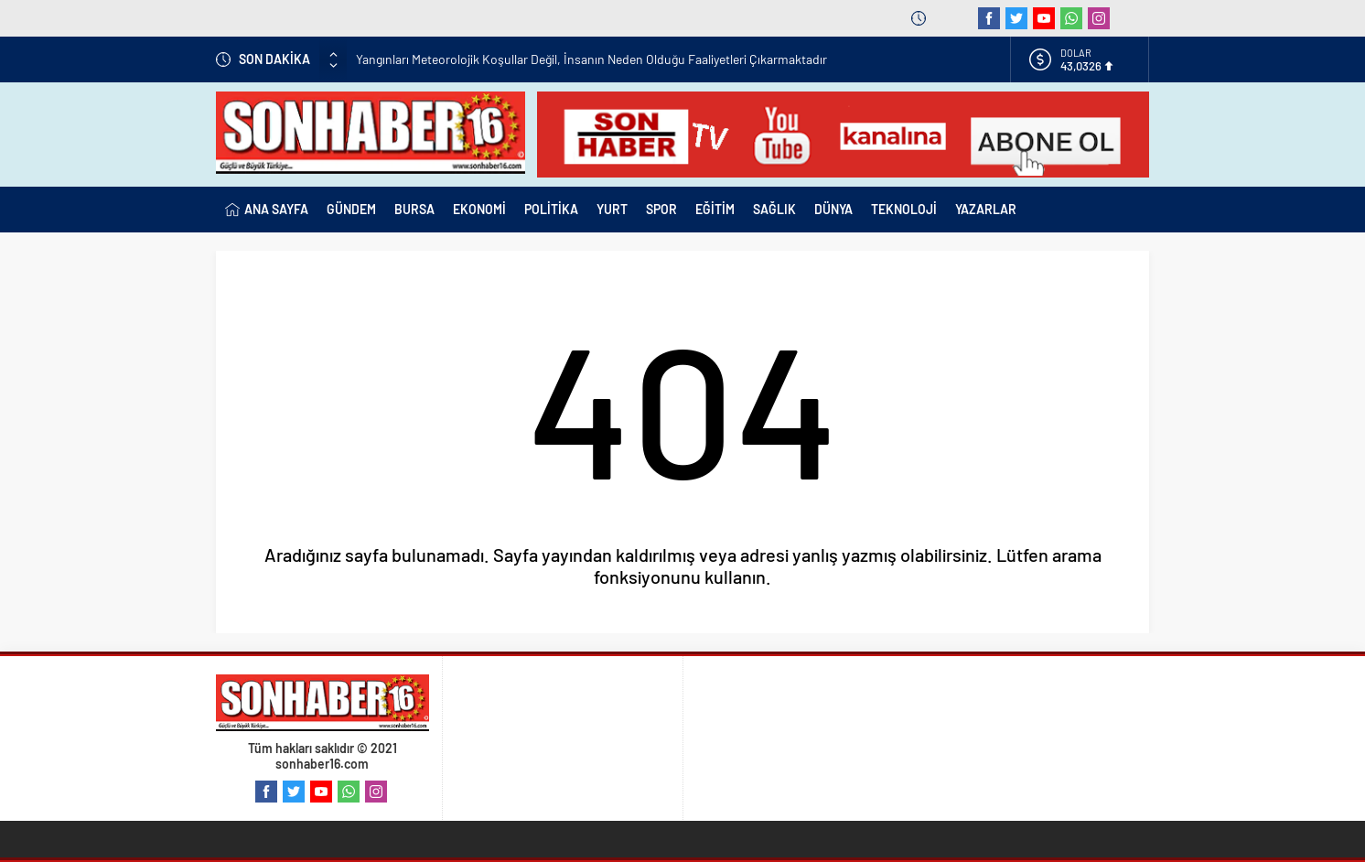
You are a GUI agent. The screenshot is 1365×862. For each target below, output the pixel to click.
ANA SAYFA (266, 209)
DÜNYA (833, 209)
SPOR (661, 209)
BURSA (414, 209)
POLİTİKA (551, 209)
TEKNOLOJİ (904, 209)
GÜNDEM (351, 209)
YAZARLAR (985, 209)
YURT (612, 209)
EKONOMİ (479, 209)
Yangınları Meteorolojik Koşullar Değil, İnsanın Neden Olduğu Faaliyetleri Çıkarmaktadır (591, 59)
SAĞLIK (774, 209)
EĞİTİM (715, 209)
